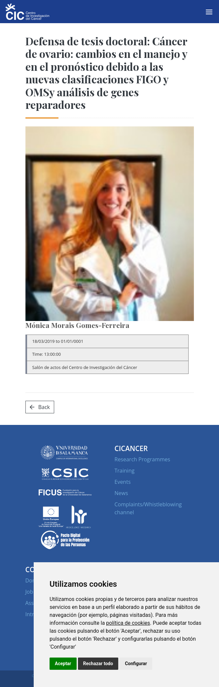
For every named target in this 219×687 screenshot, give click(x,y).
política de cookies (128, 623)
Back (40, 407)
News (121, 493)
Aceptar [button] (63, 663)
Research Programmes (142, 459)
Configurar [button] (136, 663)
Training (125, 470)
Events (123, 481)
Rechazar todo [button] (98, 663)
